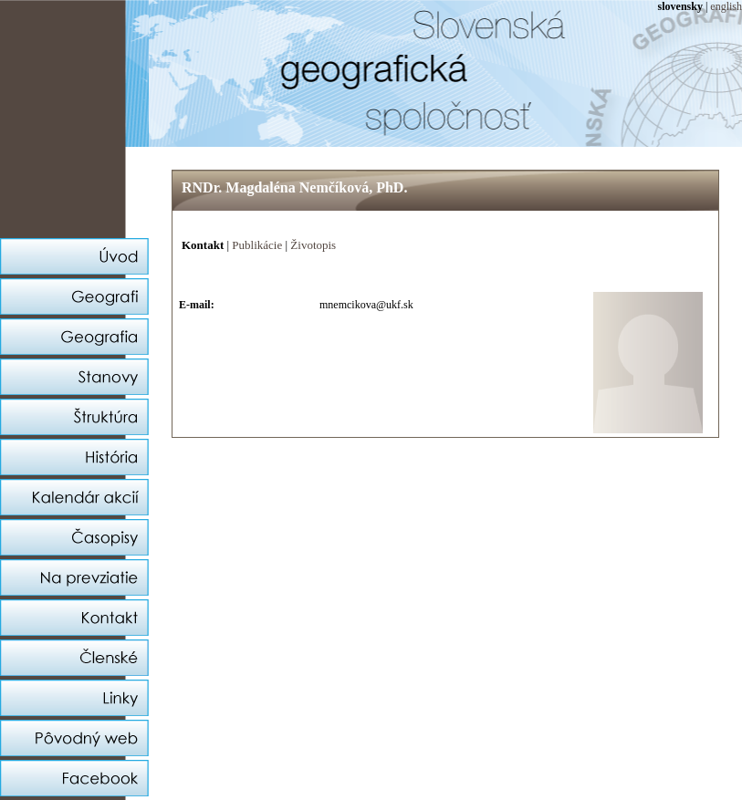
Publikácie (257, 245)
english (726, 6)
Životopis (313, 245)
